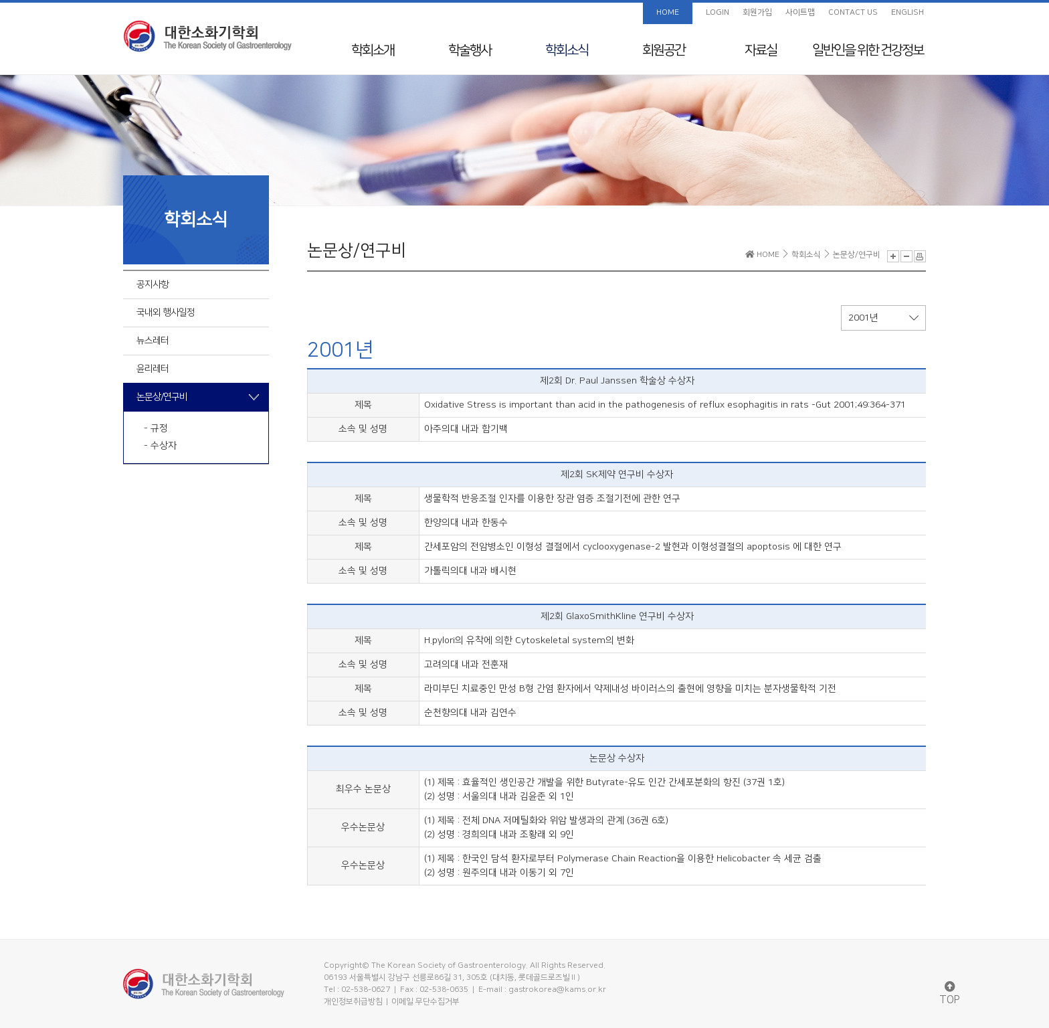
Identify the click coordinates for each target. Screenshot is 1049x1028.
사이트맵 (800, 12)
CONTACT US (853, 12)
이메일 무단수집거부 (425, 1001)
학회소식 (566, 50)
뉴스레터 (152, 340)
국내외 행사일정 (165, 312)
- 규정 (156, 428)
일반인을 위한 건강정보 (867, 50)
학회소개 (372, 50)
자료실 (761, 50)
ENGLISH (907, 12)
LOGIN (717, 12)
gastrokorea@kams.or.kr (557, 989)
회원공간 (663, 50)
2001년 (883, 318)
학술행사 (469, 50)
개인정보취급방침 (353, 1001)
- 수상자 (160, 445)
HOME (667, 12)
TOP (949, 993)
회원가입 (757, 12)
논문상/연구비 (161, 397)
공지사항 (152, 284)
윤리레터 (152, 368)
